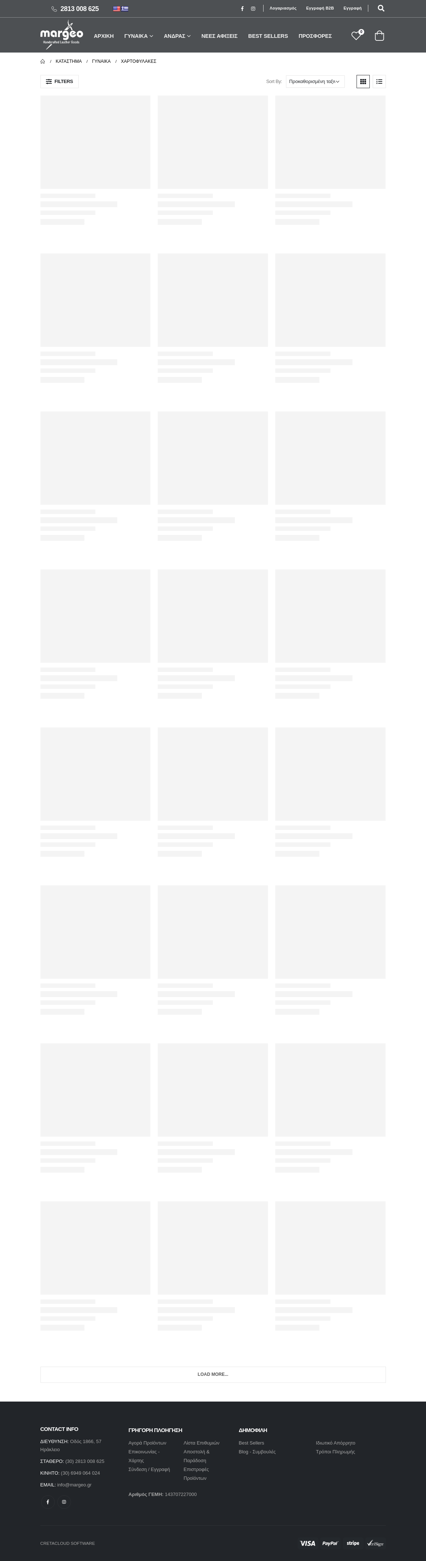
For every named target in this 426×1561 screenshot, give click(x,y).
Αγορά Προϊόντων (148, 1443)
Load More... (213, 1374)
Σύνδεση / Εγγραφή (149, 1469)
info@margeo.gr (74, 1485)
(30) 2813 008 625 (84, 1461)
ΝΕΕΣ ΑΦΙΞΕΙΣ (219, 36)
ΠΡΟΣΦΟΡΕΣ (315, 36)
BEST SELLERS (268, 36)
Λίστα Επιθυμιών (202, 1443)
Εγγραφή (353, 8)
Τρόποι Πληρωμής (335, 1451)
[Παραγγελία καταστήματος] (315, 81)
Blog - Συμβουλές (257, 1451)
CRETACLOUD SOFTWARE (67, 1543)
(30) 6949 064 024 (80, 1473)
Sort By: (274, 81)
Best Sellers (251, 1443)
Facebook (48, 1502)
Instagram (64, 1502)
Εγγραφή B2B (320, 8)
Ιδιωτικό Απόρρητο (335, 1443)
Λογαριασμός (283, 8)
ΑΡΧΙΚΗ (104, 36)
